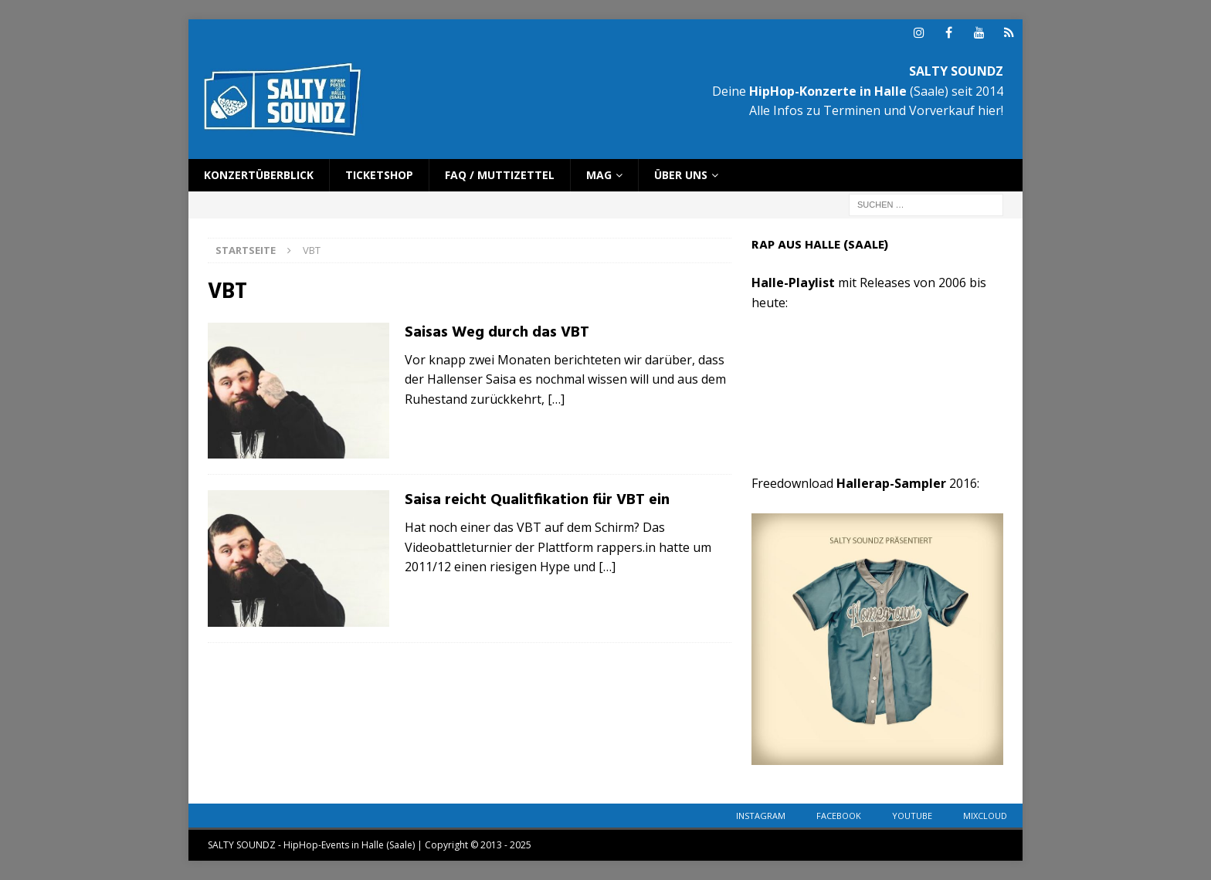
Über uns (680, 175)
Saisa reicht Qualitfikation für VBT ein (537, 500)
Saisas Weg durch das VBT (497, 332)
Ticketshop (379, 175)
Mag (599, 175)
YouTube (912, 815)
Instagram (760, 815)
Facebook (838, 815)
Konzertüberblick (259, 175)
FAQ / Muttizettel (500, 175)
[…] (556, 399)
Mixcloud (985, 815)
